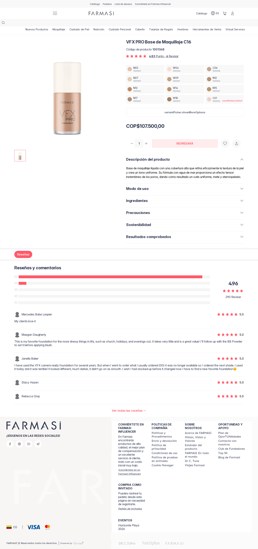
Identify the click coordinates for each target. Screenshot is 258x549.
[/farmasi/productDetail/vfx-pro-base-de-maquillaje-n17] (145, 92)
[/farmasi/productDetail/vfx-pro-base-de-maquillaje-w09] (185, 72)
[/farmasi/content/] (163, 458)
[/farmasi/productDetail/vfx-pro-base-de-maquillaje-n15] (225, 82)
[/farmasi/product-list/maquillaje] (59, 23)
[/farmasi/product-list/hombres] (184, 23)
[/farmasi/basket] (225, 13)
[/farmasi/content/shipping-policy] (164, 434)
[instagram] (19, 437)
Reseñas (23, 247)
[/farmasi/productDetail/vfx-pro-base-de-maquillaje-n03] (145, 62)
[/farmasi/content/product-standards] (198, 440)
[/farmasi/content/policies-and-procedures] (165, 428)
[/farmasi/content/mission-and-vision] (198, 432)
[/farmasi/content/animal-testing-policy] (165, 452)
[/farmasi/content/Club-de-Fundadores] (231, 442)
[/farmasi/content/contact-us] (231, 435)
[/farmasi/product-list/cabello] (141, 23)
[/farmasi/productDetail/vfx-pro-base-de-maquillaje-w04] (185, 62)
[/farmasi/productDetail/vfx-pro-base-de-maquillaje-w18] (185, 92)
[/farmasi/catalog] (95, 4)
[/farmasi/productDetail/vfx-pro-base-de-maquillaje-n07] (145, 72)
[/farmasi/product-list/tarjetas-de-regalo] (162, 23)
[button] (185, 105)
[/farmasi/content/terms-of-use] (164, 446)
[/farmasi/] (35, 13)
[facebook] (10, 437)
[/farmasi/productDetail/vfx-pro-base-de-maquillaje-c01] (225, 92)
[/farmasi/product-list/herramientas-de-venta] (208, 23)
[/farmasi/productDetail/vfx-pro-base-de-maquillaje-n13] (145, 82)
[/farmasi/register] (107, 4)
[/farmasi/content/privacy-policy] (165, 440)
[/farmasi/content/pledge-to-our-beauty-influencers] (192, 454)
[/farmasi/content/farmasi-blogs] (229, 450)
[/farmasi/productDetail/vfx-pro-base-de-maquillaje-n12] (225, 72)
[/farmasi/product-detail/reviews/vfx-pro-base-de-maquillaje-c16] (129, 404)
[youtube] (28, 437)
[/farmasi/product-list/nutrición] (99, 23)
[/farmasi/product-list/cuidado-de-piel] (80, 23)
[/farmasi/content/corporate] (198, 448)
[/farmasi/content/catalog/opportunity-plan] (231, 428)
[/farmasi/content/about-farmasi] (198, 426)
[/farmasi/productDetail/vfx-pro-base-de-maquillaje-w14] (185, 82)
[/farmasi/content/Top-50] (222, 446)
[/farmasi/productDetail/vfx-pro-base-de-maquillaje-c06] (225, 62)
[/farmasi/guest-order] (130, 502)
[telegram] (38, 437)
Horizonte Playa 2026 (128, 520)
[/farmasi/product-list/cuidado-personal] (120, 23)
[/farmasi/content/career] (195, 458)
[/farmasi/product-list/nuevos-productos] (37, 23)
